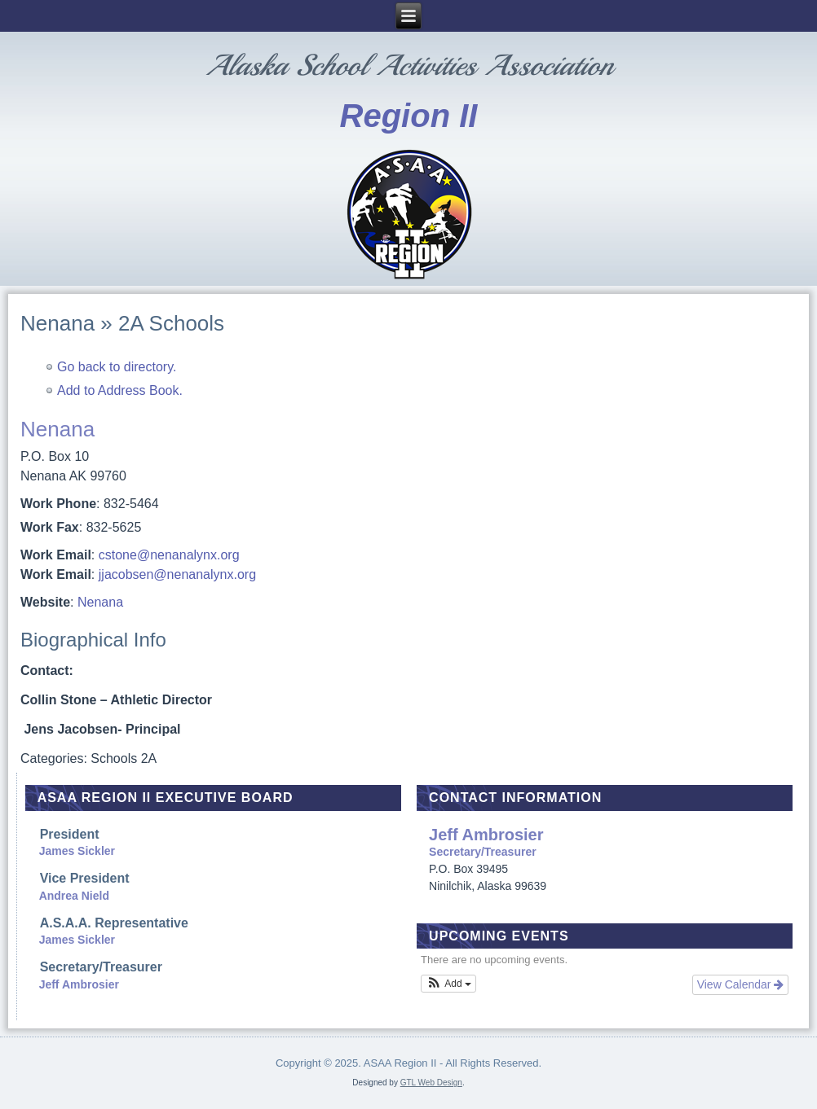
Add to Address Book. (120, 390)
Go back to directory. (116, 367)
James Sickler (77, 850)
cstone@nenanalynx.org (169, 555)
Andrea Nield (74, 895)
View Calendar (740, 984)
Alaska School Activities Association (408, 65)
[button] (448, 983)
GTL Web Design (431, 1082)
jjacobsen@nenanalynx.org (177, 574)
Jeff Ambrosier (79, 984)
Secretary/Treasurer (608, 842)
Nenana (100, 602)
